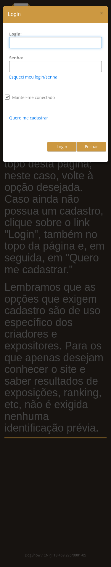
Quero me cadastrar (28, 118)
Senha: (16, 57)
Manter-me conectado (33, 97)
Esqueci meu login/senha (33, 77)
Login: (15, 34)
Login (62, 146)
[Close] (101, 13)
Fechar (91, 146)
